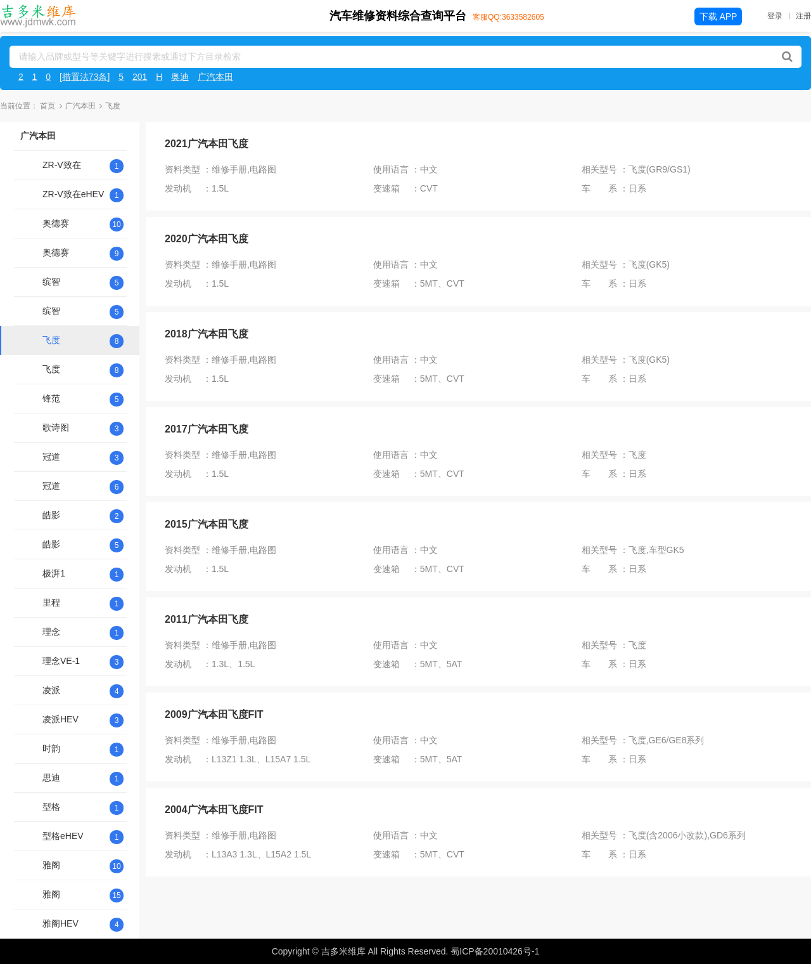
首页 (47, 105)
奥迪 (180, 77)
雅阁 (51, 865)
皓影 (51, 515)
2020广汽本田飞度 (206, 238)
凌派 (51, 690)
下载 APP (718, 16)
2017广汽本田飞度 (206, 429)
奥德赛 (55, 223)
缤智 (51, 282)
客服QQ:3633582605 (508, 17)
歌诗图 (55, 427)
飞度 (51, 340)
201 (139, 77)
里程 (51, 602)
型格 (51, 807)
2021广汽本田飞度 (206, 143)
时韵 (51, 748)
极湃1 (53, 573)
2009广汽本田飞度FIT (214, 714)
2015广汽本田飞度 (206, 524)
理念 (51, 632)
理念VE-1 (61, 661)
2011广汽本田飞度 (206, 619)
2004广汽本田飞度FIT (214, 809)
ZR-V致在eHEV (73, 194)
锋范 (51, 398)
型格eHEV (63, 836)
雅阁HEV (60, 923)
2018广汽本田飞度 (206, 334)
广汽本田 (215, 77)
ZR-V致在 (61, 165)
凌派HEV (60, 719)
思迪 (51, 777)
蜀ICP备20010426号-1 (494, 951)
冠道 (51, 457)
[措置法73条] (85, 77)
